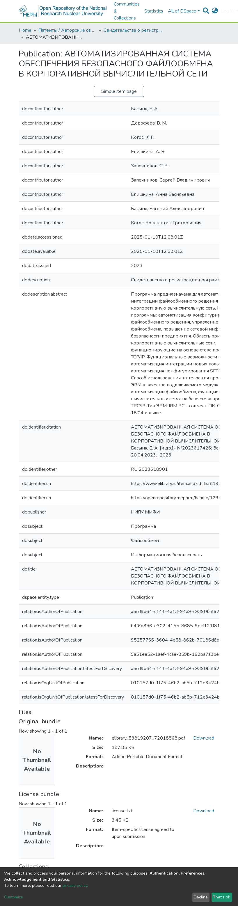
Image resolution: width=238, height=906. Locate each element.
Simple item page (119, 91)
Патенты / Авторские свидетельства (67, 30)
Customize (13, 897)
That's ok (221, 897)
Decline (201, 897)
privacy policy (75, 885)
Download (203, 738)
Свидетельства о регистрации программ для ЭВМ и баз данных (133, 30)
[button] (215, 11)
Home (25, 30)
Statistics (153, 11)
